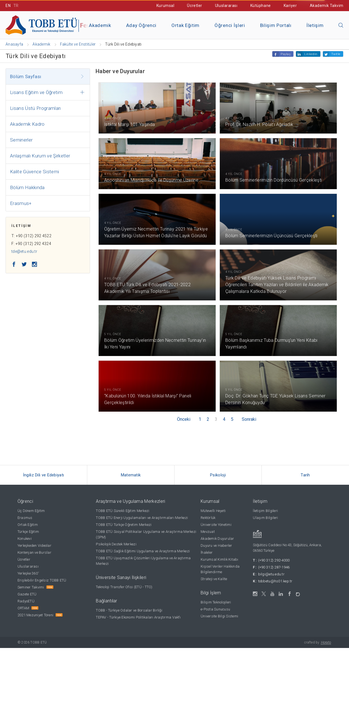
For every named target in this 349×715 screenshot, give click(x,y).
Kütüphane (260, 5)
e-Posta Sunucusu (215, 609)
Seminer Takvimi (31, 587)
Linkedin (310, 54)
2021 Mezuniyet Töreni (35, 615)
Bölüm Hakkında (27, 187)
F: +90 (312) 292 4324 (31, 243)
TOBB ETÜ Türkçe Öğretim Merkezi (123, 525)
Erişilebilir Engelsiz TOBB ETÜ (42, 580)
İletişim (314, 25)
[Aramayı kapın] (340, 25)
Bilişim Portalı (275, 25)
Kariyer (290, 5)
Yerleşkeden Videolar (34, 545)
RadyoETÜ (26, 601)
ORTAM (23, 608)
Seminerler (21, 140)
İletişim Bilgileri (265, 511)
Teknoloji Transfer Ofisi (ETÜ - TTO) (124, 587)
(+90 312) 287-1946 (274, 567)
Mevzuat (208, 532)
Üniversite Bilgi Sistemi (219, 616)
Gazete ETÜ (27, 594)
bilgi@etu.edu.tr (271, 574)
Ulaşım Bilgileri (265, 518)
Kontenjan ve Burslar (34, 552)
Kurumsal (165, 5)
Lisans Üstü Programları (35, 108)
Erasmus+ (21, 203)
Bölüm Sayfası (25, 76)
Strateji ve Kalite (214, 579)
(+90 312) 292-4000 (274, 560)
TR (16, 5)
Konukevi (25, 538)
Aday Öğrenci (141, 25)
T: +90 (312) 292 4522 (31, 236)
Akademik (100, 25)
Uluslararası (226, 5)
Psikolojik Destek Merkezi (116, 544)
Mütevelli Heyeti (213, 511)
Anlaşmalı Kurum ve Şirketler (40, 156)
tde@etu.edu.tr (24, 251)
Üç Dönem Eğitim (31, 511)
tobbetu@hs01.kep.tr (275, 581)
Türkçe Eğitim (28, 532)
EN (8, 5)
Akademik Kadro (27, 124)
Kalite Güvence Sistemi (34, 171)
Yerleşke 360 (28, 573)
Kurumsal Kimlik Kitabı (219, 559)
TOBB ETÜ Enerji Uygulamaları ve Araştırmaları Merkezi (142, 518)
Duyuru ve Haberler (216, 545)
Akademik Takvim (326, 5)
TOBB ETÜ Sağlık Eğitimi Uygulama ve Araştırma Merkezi (143, 551)
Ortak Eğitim (185, 25)
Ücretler (194, 5)
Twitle (335, 54)
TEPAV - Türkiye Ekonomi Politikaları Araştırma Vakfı (138, 617)
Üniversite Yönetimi (216, 525)
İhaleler (207, 552)
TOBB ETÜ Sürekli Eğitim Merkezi (122, 511)
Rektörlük (208, 518)
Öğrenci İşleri (230, 25)
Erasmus (25, 518)
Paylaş (286, 54)
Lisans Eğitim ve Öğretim (36, 92)
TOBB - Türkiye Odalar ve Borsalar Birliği (129, 610)
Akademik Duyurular (217, 538)
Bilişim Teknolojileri (216, 602)
